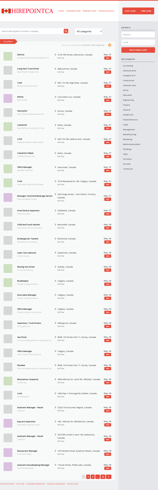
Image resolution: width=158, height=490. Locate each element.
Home (61, 11)
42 (103, 477)
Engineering (128, 100)
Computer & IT (129, 75)
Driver (126, 90)
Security (126, 164)
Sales (125, 154)
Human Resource (130, 119)
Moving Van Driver (26, 266)
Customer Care (129, 85)
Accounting (128, 65)
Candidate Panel (73, 11)
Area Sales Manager (26, 295)
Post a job (130, 11)
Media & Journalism (131, 144)
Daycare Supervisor (26, 421)
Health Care (128, 114)
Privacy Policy (72, 483)
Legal (125, 124)
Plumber (21, 365)
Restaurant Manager (27, 451)
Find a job (146, 11)
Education (127, 95)
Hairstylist (22, 111)
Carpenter (22, 125)
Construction (128, 80)
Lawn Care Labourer (26, 252)
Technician (128, 169)
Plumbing (127, 149)
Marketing (127, 139)
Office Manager (24, 167)
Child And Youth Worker (28, 224)
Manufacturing (129, 134)
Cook (19, 82)
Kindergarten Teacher (27, 238)
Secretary (127, 159)
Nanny (20, 96)
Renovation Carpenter (28, 379)
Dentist (20, 54)
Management (129, 129)
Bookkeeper (23, 281)
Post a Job (20, 483)
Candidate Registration (35, 483)
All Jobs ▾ (8, 41)
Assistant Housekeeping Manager (33, 465)
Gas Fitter (22, 337)
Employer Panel (89, 11)
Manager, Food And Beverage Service (34, 196)
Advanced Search (106, 11)
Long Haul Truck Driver (28, 68)
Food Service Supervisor (28, 210)
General (126, 110)
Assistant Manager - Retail (30, 407)
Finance (126, 105)
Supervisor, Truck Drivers (29, 323)
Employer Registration (56, 483)
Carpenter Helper (25, 153)
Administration (129, 70)
